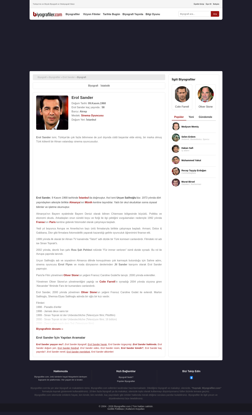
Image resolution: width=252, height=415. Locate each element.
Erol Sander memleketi (78, 351)
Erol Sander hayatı (97, 344)
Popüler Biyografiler (126, 381)
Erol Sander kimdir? (132, 348)
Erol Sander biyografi (75, 344)
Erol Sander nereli (56, 351)
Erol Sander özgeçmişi (119, 344)
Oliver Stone (205, 106)
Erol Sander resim (110, 348)
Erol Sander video (89, 348)
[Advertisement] (126, 45)
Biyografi (93, 85)
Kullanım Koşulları (135, 409)
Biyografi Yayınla (132, 14)
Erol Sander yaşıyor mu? (49, 344)
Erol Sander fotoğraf (68, 348)
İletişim (216, 4)
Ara (215, 14)
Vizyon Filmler (91, 14)
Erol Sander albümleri (102, 351)
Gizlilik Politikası (116, 409)
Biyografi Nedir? (126, 377)
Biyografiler (73, 14)
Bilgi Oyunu (153, 14)
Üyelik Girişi (199, 4)
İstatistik (105, 85)
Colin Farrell (182, 106)
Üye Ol (208, 4)
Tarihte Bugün (111, 14)
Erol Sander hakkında (144, 344)
